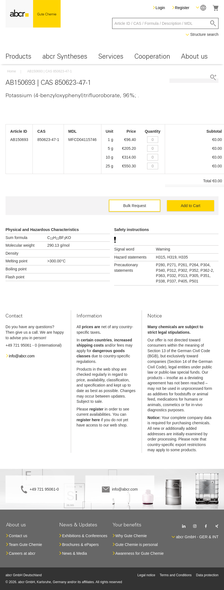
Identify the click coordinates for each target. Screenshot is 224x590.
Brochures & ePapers (80, 544)
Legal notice (146, 575)
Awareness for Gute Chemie (139, 553)
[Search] (213, 23)
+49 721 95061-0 (44, 489)
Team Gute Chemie (25, 544)
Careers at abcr (22, 553)
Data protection (207, 575)
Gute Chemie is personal (136, 544)
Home (11, 71)
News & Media (74, 553)
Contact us (18, 536)
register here (88, 420)
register (96, 409)
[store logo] (33, 14)
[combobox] (165, 23)
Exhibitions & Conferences (84, 536)
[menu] (112, 57)
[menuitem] (18, 57)
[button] (201, 8)
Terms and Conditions (176, 575)
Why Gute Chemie (131, 536)
